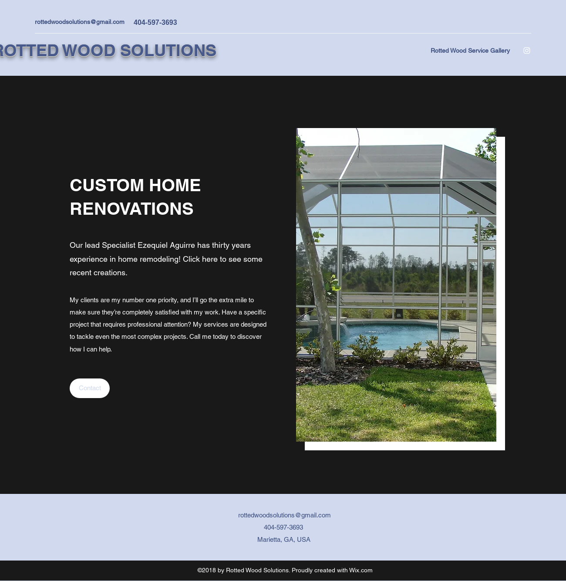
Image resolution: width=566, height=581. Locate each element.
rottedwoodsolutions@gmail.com (80, 21)
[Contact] (90, 388)
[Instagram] (526, 50)
